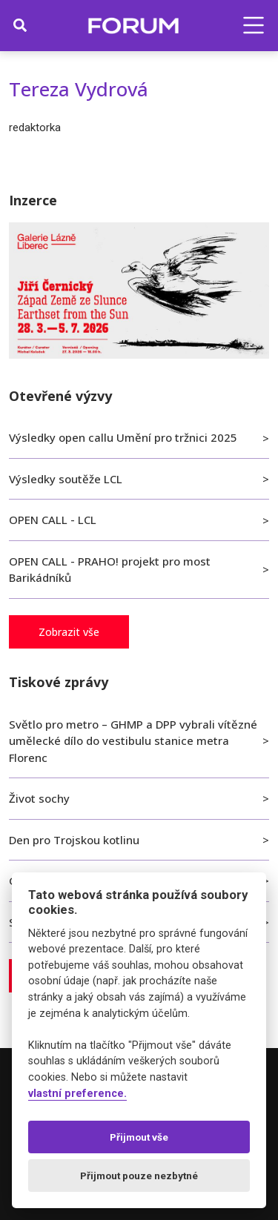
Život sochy (39, 798)
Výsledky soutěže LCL (65, 478)
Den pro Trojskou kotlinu (74, 839)
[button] (253, 25)
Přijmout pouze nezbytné (139, 1175)
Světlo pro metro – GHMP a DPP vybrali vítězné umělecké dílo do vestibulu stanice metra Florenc (133, 741)
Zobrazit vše (69, 632)
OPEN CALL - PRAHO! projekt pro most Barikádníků (110, 570)
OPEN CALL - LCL (52, 519)
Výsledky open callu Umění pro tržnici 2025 (123, 437)
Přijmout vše (139, 1137)
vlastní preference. (77, 1093)
